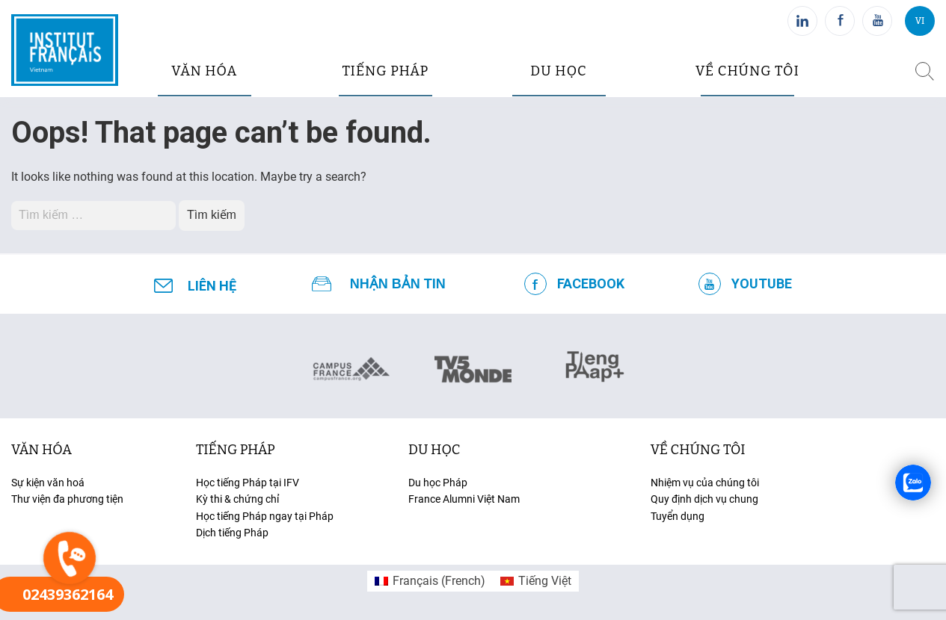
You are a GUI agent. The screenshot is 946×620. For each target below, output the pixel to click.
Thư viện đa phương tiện (67, 499)
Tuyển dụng (677, 516)
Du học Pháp (437, 483)
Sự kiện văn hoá (48, 483)
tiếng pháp (385, 71)
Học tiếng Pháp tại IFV (247, 483)
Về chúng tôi (747, 71)
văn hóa (204, 71)
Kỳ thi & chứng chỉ (237, 499)
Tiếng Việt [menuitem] (544, 581)
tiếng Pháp (235, 449)
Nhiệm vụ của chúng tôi (705, 483)
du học (558, 71)
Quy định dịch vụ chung (704, 499)
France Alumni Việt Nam (464, 499)
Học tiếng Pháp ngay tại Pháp (265, 516)
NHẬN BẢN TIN (398, 283)
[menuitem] (430, 581)
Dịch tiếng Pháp (232, 533)
